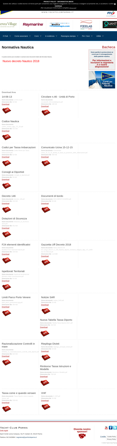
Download (5, 104)
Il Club (5, 35)
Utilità (98, 35)
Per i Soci (85, 35)
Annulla (114, 2)
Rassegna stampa (68, 35)
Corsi (36, 35)
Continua (58, 6)
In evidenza (49, 35)
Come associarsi (21, 35)
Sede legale (4, 430)
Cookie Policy (111, 436)
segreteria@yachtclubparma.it (26, 437)
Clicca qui (72, 8)
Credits (103, 437)
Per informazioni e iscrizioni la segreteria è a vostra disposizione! (101, 63)
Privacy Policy (111, 439)
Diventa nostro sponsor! (82, 433)
